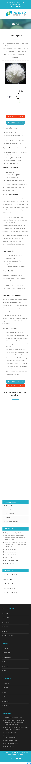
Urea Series (7, 517)
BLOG (5, 662)
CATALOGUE (6, 706)
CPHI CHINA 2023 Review (10, 592)
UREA (5, 696)
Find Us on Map (9, 563)
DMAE (5, 692)
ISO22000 (6, 617)
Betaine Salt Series (9, 510)
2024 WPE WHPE (8, 579)
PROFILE (5, 648)
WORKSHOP (6, 652)
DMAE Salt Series (9, 513)
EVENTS (5, 666)
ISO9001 (5, 613)
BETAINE (5, 687)
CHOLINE (6, 683)
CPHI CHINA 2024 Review (10, 574)
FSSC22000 (6, 622)
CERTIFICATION (7, 657)
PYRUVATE (6, 701)
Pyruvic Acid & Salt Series (11, 521)
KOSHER (5, 627)
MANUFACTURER (8, 636)
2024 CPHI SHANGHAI (9, 583)
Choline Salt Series (9, 506)
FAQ (4, 671)
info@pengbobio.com (15, 4)
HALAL (5, 631)
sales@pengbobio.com (11, 560)
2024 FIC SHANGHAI (9, 588)
